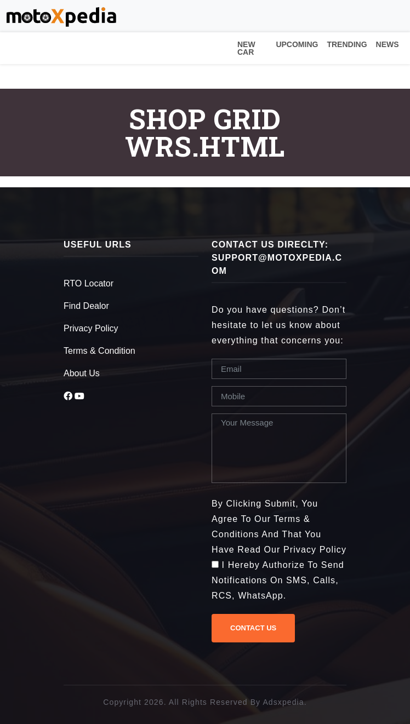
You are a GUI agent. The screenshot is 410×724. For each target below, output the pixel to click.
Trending (347, 44)
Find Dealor (86, 306)
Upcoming (297, 44)
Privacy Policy (91, 328)
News (387, 44)
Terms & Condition (99, 350)
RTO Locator (88, 283)
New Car (246, 48)
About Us (82, 373)
